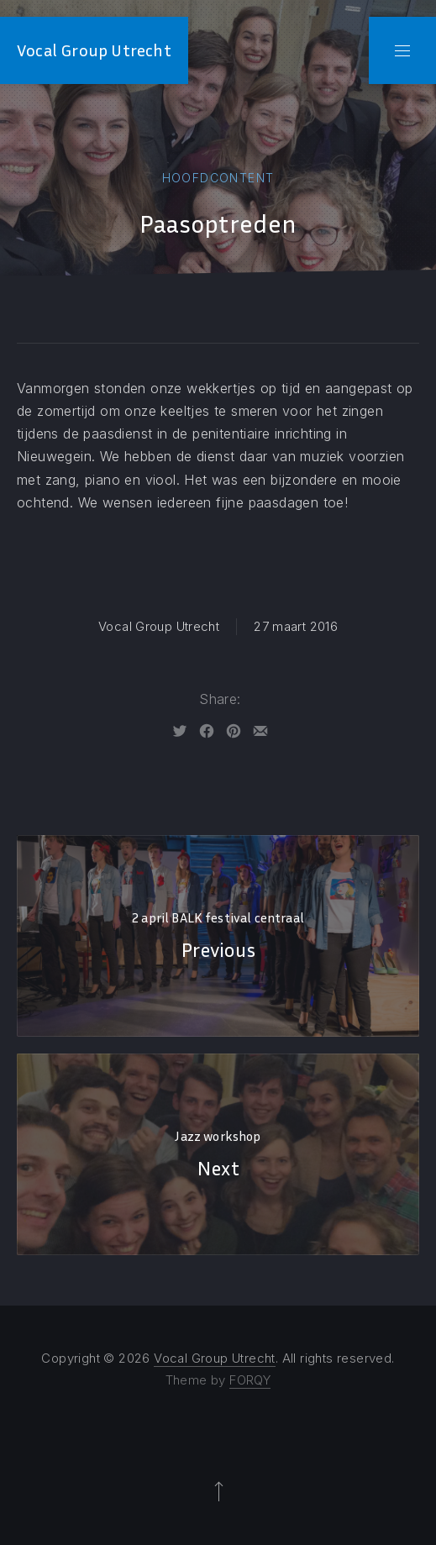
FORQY (250, 1380)
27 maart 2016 (296, 626)
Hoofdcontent (218, 178)
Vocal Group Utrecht (94, 49)
